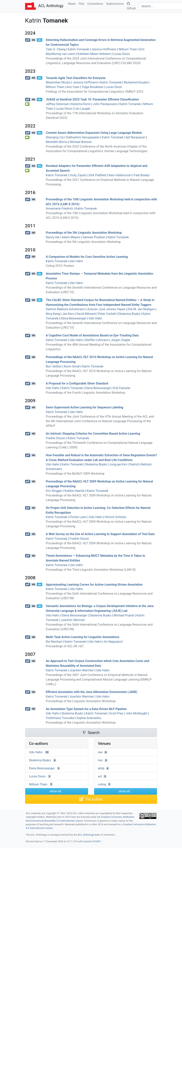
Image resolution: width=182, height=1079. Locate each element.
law (100, 752)
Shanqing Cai (55, 137)
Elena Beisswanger (73, 318)
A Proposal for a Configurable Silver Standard (77, 383)
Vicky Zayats (78, 175)
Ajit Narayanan (135, 137)
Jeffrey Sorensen (57, 104)
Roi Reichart (54, 641)
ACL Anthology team (89, 834)
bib (33, 40)
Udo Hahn (76, 261)
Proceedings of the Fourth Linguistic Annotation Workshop (85, 392)
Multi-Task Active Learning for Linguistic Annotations (82, 637)
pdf (27, 40)
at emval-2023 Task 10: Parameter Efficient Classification (92, 99)
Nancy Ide (52, 237)
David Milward (86, 314)
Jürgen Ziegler (120, 340)
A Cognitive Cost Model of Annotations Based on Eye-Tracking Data (92, 335)
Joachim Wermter (73, 620)
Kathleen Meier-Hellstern (94, 54)
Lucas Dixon (121, 54)
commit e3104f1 (92, 841)
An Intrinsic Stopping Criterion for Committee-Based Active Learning (93, 433)
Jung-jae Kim (118, 464)
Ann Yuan (72, 87)
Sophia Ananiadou (89, 718)
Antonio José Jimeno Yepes (106, 309)
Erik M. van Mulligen (141, 309)
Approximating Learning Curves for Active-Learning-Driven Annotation (94, 584)
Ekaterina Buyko (129, 314)
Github (131, 6)
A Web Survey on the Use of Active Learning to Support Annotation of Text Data (100, 534)
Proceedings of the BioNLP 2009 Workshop (75, 473)
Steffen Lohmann (97, 340)
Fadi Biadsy (142, 175)
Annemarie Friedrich (59, 208)
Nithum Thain (128, 49)
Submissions (115, 3)
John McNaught (136, 713)
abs (39, 40)
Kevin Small (72, 366)
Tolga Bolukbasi (92, 87)
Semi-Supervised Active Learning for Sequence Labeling (84, 407)
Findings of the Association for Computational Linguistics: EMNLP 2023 (94, 91)
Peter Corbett (107, 314)
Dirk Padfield (97, 175)
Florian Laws (78, 517)
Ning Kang (53, 314)
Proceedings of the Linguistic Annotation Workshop (81, 701)
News (72, 3)
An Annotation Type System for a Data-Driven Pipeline (86, 709)
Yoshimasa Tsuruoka (60, 718)
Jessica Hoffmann (104, 49)
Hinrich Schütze (115, 517)
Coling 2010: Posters (60, 266)
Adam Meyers (71, 237)
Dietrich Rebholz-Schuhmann (65, 309)
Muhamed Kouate (136, 82)
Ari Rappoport (113, 641)
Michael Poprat (123, 615)
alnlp (101, 768)
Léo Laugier (82, 108)
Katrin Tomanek (78, 49)
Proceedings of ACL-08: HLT (65, 646)
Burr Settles (54, 366)
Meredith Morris (56, 142)
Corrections (95, 3)
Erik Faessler (122, 388)
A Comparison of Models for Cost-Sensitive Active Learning (87, 256)
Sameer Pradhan (94, 237)
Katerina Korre (81, 104)
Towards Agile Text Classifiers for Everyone (75, 78)
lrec (100, 760)
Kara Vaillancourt (120, 175)
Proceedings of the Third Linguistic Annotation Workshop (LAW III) (91, 569)
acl (100, 776)
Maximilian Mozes (58, 82)
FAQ (82, 3)
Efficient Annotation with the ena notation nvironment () (91, 692)
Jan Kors (68, 314)
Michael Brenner (81, 142)
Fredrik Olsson (55, 438)
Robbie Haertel (74, 491)
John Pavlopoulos (105, 104)
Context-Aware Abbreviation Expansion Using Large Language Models (94, 133)
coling (102, 784)
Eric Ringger (54, 491)
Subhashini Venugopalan (83, 137)
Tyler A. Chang (55, 49)
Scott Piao (116, 713)
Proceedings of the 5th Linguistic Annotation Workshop (84, 232)
